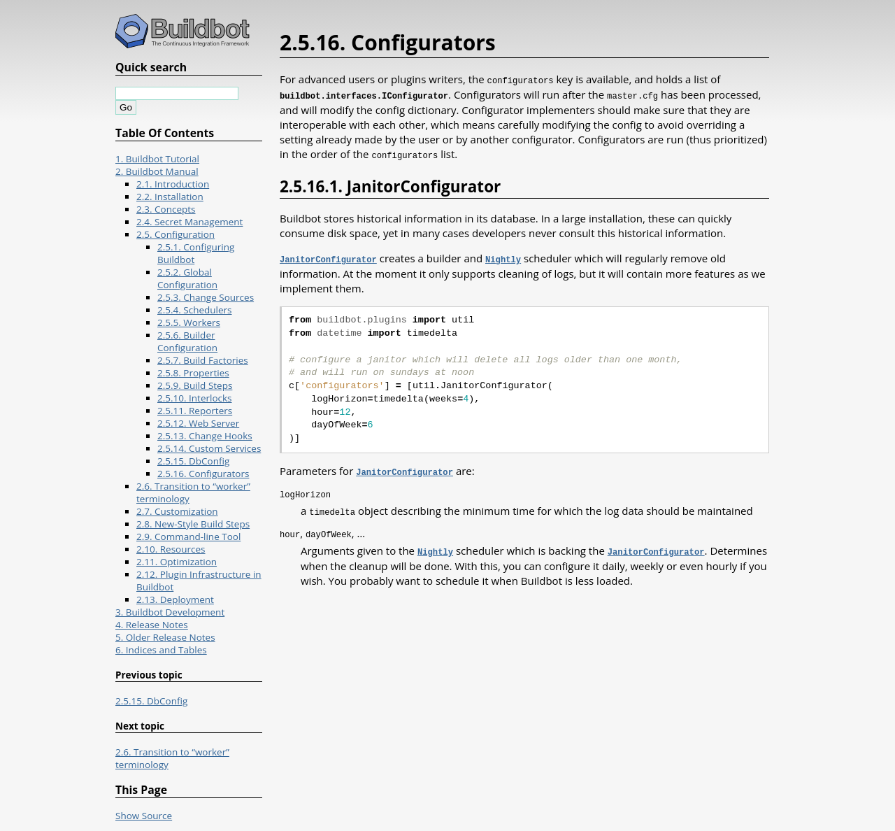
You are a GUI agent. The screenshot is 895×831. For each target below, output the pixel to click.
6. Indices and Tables (161, 650)
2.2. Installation (169, 196)
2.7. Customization (177, 511)
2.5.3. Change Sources (205, 297)
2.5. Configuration (175, 234)
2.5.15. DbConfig (193, 461)
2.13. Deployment (175, 599)
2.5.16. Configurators (203, 473)
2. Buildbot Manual (157, 171)
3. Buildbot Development (169, 612)
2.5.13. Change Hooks (204, 435)
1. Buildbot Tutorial (157, 158)
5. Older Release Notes (165, 637)
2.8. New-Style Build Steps (193, 524)
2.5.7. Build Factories (202, 360)
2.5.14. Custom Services (209, 448)
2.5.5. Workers (188, 322)
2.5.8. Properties (193, 373)
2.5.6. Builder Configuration (187, 341)
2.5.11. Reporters (194, 410)
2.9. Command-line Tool (188, 536)
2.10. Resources (171, 549)
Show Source (143, 815)
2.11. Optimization (176, 561)
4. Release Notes (151, 624)
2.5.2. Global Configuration (187, 278)
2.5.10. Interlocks (194, 398)
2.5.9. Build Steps (194, 385)
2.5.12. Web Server (198, 423)
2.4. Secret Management (189, 221)
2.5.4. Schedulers (194, 310)
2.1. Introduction (172, 184)
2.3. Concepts (166, 209)
